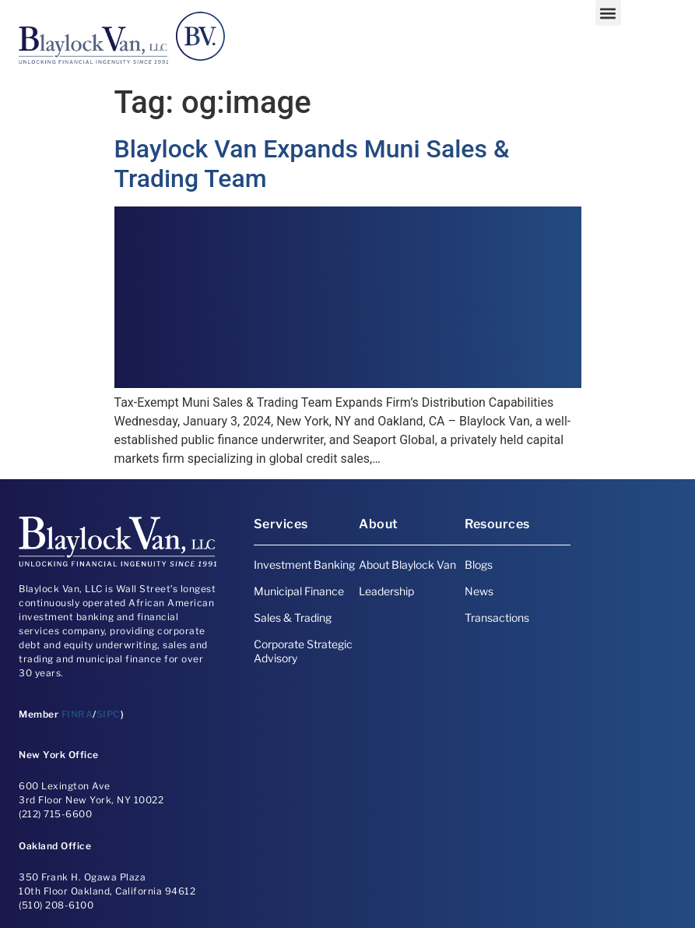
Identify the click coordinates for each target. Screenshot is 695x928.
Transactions (497, 617)
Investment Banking (304, 564)
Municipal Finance (299, 591)
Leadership (386, 591)
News (479, 591)
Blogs (479, 564)
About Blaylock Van (407, 564)
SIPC (109, 714)
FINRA (77, 714)
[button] (608, 13)
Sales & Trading (293, 617)
